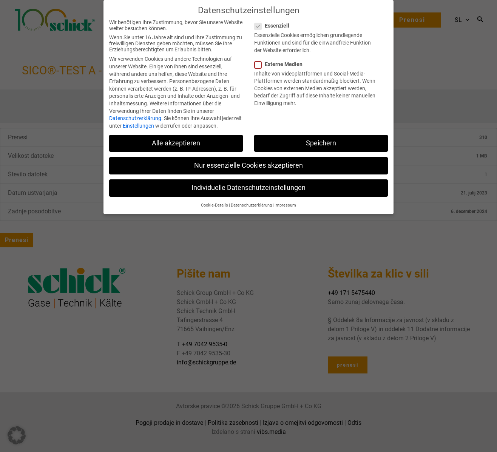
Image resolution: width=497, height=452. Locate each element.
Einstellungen (138, 117)
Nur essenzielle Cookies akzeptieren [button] (248, 156)
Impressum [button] (285, 196)
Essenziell (274, 17)
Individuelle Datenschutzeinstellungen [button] (248, 179)
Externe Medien (280, 55)
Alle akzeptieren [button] (176, 134)
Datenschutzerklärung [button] (251, 196)
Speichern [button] (321, 134)
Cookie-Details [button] (214, 196)
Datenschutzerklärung (135, 110)
